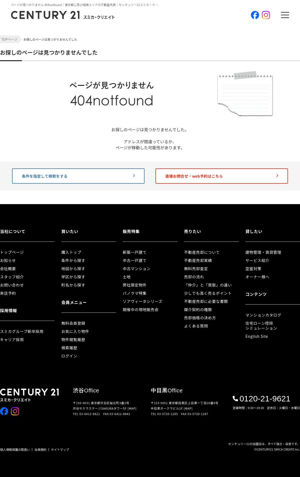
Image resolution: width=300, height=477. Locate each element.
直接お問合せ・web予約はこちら (221, 176)
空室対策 (253, 268)
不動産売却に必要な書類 (206, 301)
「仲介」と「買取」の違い (208, 285)
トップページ (12, 252)
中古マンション (137, 268)
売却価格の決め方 (200, 317)
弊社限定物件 (135, 285)
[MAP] (132, 408)
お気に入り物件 (75, 331)
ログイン (69, 356)
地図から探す (73, 268)
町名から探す (73, 285)
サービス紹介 (257, 260)
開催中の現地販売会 (140, 309)
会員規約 (41, 449)
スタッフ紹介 (12, 276)
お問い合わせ (12, 285)
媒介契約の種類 (198, 309)
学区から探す (73, 276)
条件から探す (73, 260)
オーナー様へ (257, 276)
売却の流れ (194, 276)
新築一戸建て (135, 252)
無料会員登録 (73, 323)
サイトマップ (60, 449)
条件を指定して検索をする (78, 176)
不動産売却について (202, 252)
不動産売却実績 (198, 260)
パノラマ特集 (135, 293)
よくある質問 (196, 326)
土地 (127, 276)
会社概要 (8, 268)
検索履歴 (69, 347)
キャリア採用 (12, 339)
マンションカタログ (263, 315)
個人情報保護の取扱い (15, 449)
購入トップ (71, 252)
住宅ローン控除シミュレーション (261, 325)
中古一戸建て (135, 260)
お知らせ (8, 260)
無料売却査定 (196, 268)
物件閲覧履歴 (73, 339)
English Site (256, 336)
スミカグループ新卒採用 (22, 331)
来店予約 (8, 293)
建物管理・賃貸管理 (263, 252)
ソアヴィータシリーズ (142, 301)
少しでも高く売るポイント (208, 293)
